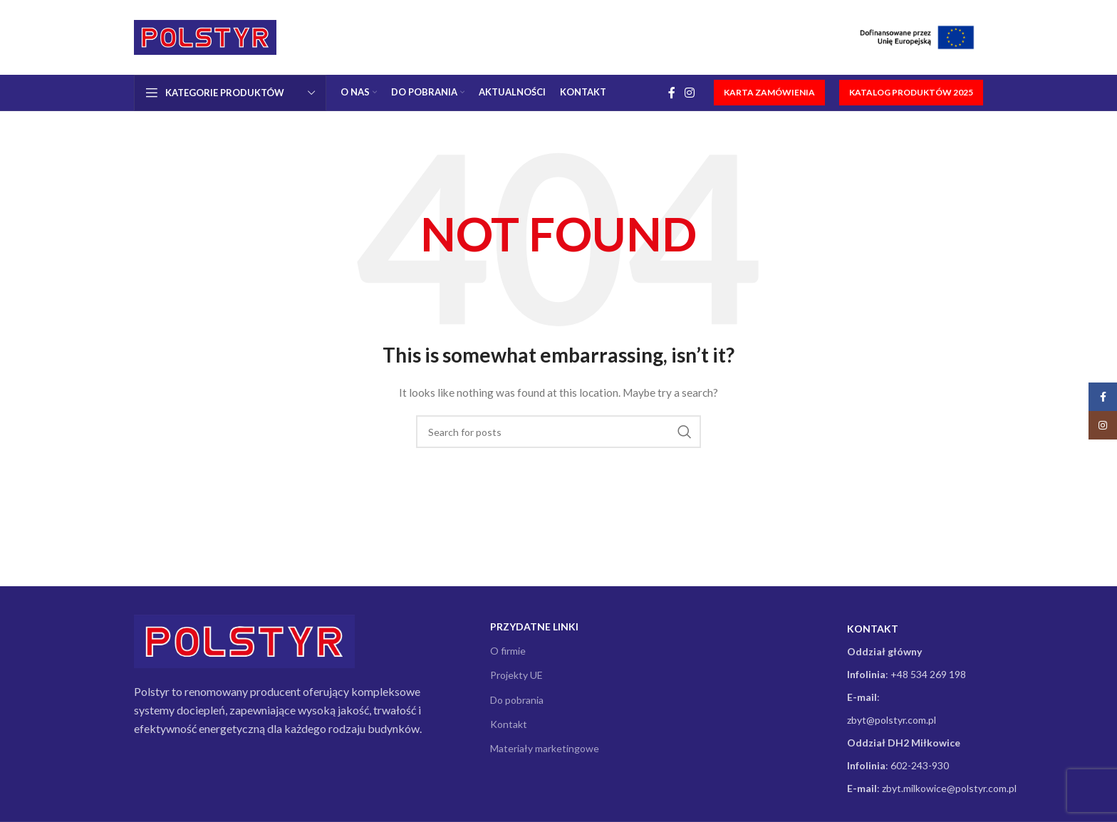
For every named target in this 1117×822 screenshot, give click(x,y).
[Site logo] (205, 36)
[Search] (558, 431)
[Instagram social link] (690, 92)
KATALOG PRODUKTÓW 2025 (911, 92)
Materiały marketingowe (544, 748)
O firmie (508, 651)
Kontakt (508, 724)
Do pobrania (517, 700)
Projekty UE (516, 675)
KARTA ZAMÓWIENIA (769, 92)
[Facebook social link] (671, 92)
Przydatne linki (534, 626)
